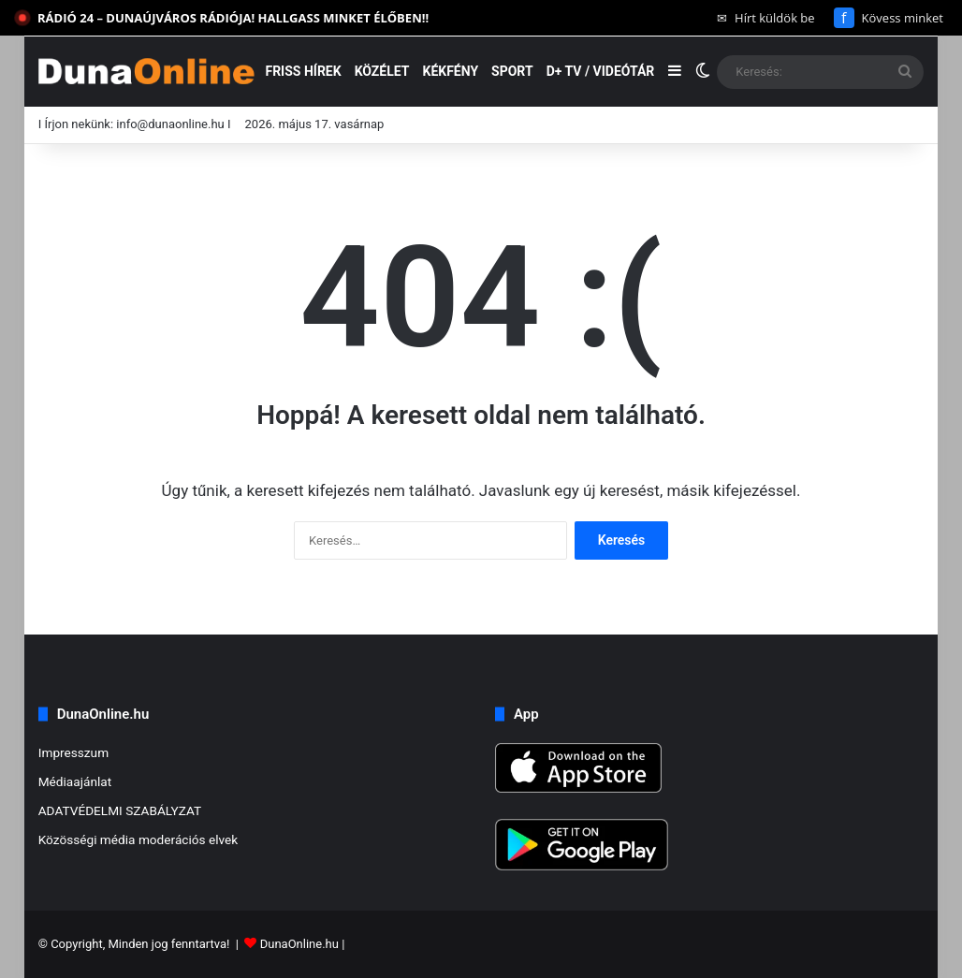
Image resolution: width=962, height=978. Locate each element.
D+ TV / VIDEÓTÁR (601, 71)
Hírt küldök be (766, 17)
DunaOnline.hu (299, 944)
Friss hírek (303, 71)
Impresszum (73, 752)
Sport (512, 71)
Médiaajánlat (74, 781)
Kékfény (450, 71)
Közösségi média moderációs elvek (138, 839)
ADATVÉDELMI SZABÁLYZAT (120, 810)
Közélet (382, 71)
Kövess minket (888, 17)
